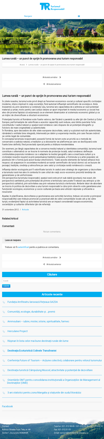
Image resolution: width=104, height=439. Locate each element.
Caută (6, 286)
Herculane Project (18, 331)
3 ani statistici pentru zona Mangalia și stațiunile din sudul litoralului (44, 392)
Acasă (22, 65)
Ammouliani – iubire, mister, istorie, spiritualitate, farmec (38, 321)
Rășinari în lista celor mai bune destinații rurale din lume (38, 340)
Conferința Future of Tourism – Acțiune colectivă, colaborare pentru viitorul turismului (55, 360)
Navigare (52, 16)
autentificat (23, 247)
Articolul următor (52, 77)
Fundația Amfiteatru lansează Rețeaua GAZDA (33, 301)
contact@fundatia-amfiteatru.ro (74, 433)
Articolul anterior (52, 84)
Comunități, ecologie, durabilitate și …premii (31, 311)
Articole (25, 209)
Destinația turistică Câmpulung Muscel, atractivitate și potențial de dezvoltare (50, 370)
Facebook (7, 406)
